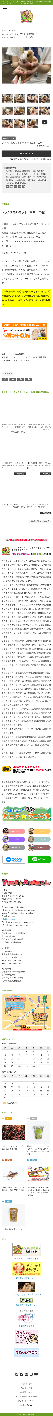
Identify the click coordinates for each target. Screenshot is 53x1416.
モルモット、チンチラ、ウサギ (13, 34)
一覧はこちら (40, 521)
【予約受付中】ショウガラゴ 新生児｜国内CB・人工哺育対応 (13, 465)
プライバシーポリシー (26, 1401)
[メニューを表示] (5, 8)
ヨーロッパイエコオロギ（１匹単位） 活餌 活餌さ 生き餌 (13, 1189)
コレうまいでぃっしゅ (13, 1229)
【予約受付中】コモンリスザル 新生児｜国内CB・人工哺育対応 (39, 465)
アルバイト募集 (27, 1388)
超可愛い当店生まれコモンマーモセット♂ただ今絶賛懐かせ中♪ (13, 427)
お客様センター (27, 1384)
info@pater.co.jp (9, 919)
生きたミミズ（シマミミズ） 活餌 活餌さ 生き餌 (13, 1147)
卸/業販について (26, 1392)
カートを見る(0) (33, 159)
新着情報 (30, 34)
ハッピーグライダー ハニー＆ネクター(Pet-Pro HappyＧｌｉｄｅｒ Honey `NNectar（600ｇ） (38, 1191)
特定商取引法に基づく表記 (26, 1397)
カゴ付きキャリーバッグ (11, 505)
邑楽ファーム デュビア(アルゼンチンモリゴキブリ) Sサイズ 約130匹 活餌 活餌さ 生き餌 (38, 1150)
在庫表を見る (17, 159)
